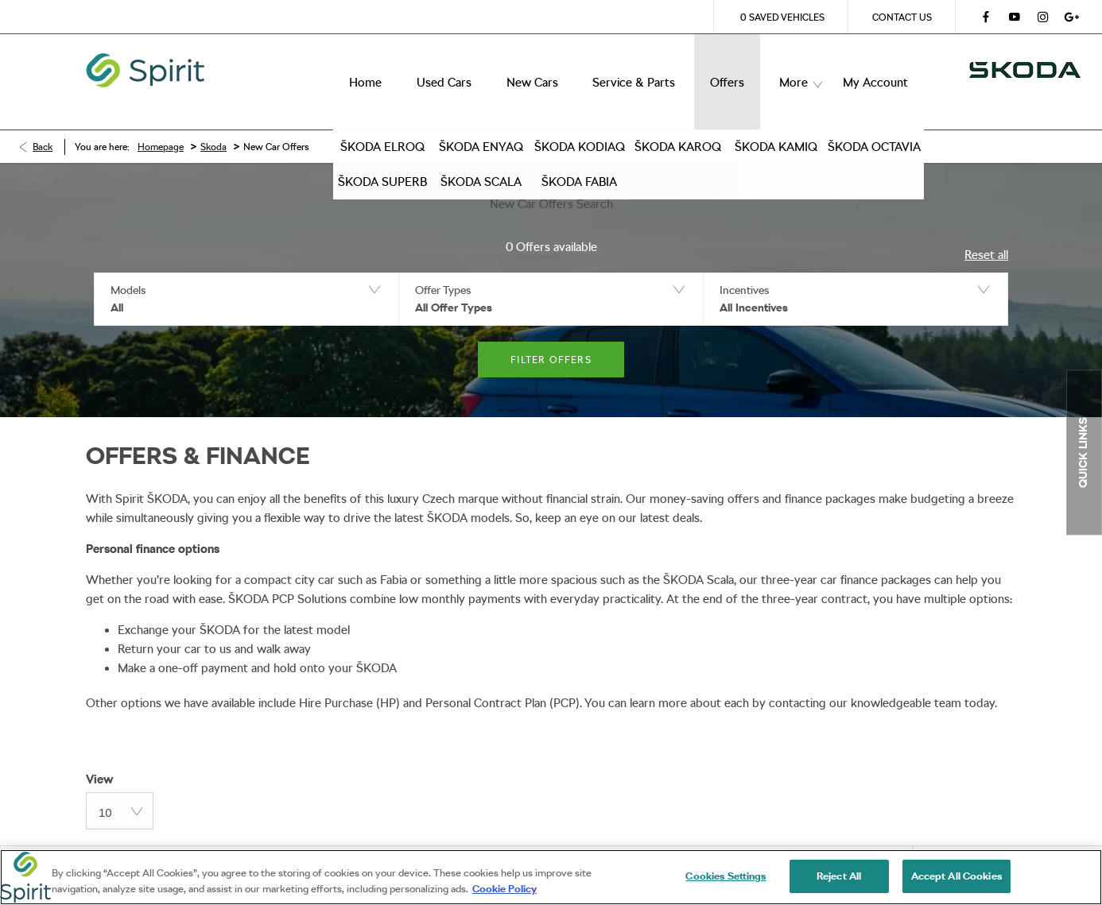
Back (42, 123)
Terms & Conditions (138, 844)
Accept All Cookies (956, 876)
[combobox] (119, 787)
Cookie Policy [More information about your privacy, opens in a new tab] (504, 889)
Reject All (839, 876)
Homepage (161, 123)
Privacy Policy (263, 844)
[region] (551, 877)
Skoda (213, 123)
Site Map (358, 844)
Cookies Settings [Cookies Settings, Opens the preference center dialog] (725, 876)
